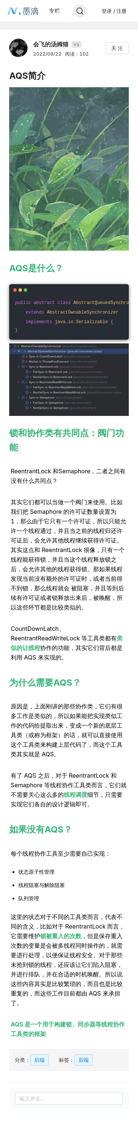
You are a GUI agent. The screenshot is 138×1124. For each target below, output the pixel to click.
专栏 (54, 10)
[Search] (79, 11)
